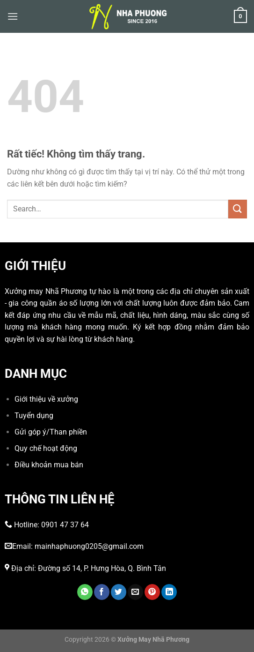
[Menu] (12, 16)
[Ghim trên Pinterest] (152, 592)
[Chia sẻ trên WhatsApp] (85, 592)
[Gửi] (237, 209)
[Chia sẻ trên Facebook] (101, 592)
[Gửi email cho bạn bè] (135, 592)
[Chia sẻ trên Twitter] (118, 592)
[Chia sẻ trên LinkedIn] (169, 592)
